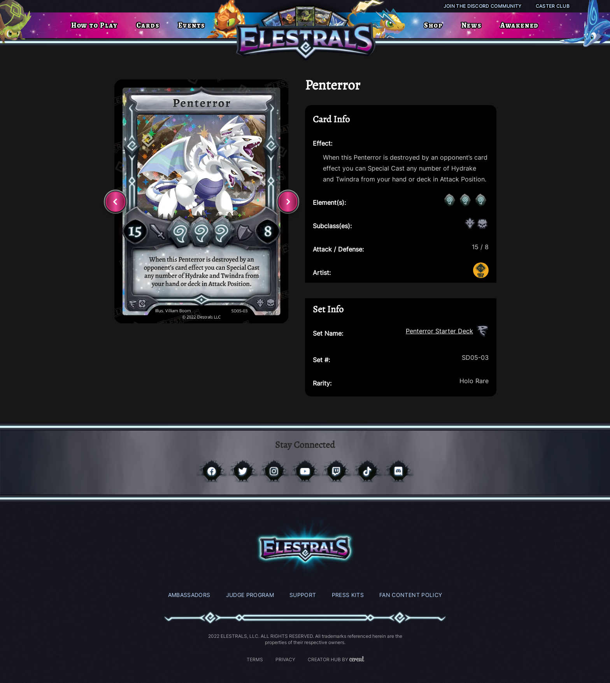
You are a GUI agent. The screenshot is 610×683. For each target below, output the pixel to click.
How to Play (94, 25)
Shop (433, 25)
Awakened (519, 25)
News (471, 25)
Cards (148, 25)
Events (191, 25)
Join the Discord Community (482, 6)
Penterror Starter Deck (439, 331)
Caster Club (553, 6)
